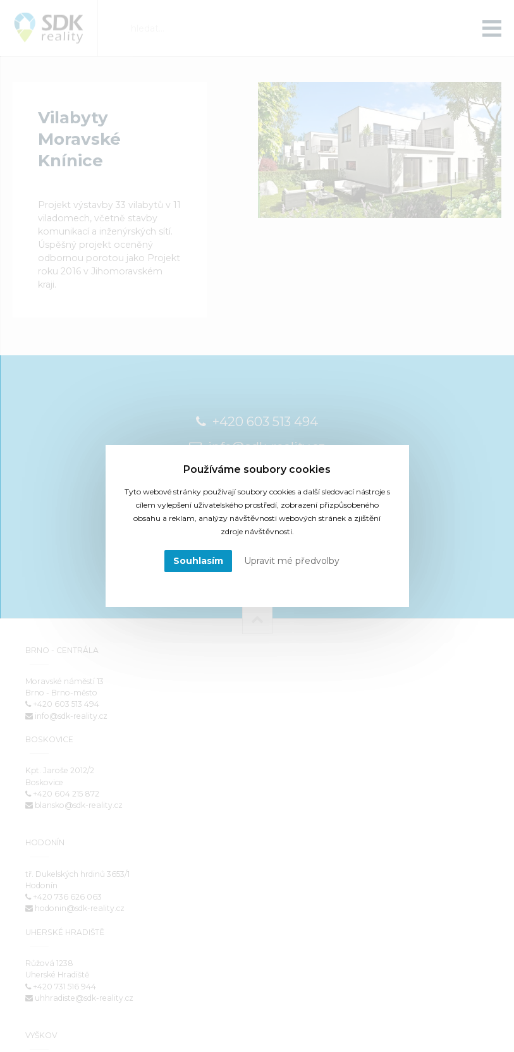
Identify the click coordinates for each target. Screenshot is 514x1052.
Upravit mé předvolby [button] (292, 560)
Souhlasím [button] (198, 560)
